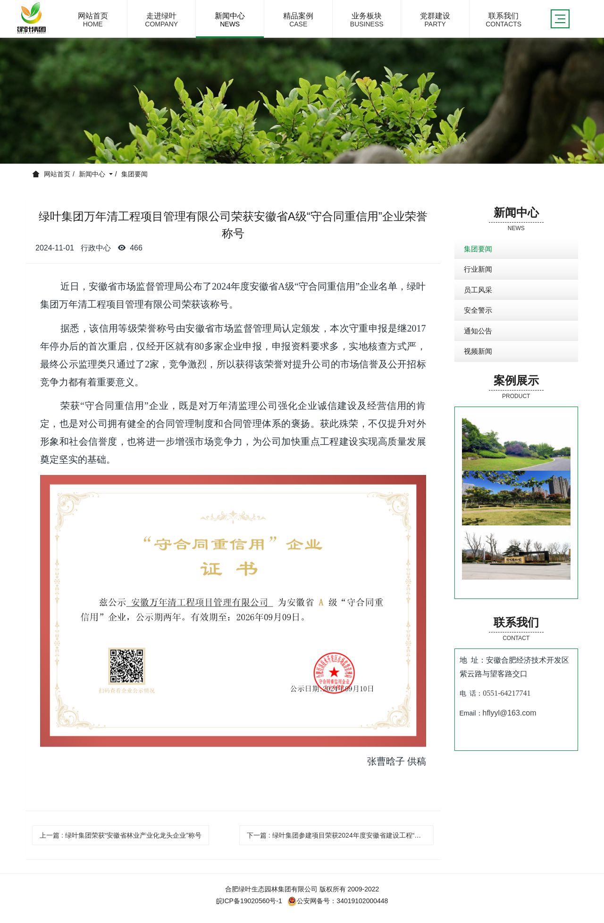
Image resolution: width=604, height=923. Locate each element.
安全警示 (478, 310)
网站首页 (57, 174)
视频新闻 (478, 351)
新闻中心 (93, 174)
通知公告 (478, 331)
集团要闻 (134, 174)
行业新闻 (478, 269)
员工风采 (478, 290)
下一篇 (340, 835)
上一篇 (120, 835)
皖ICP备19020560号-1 (249, 901)
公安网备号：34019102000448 (337, 901)
